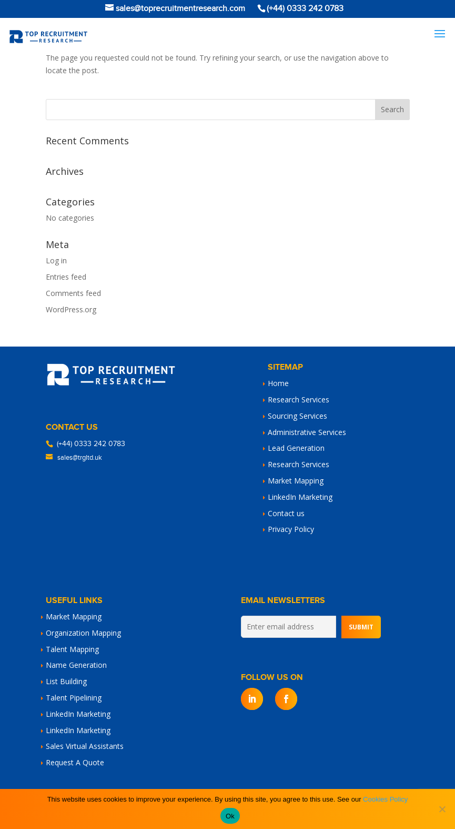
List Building (66, 681)
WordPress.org (71, 309)
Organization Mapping (83, 633)
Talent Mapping (72, 649)
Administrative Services (307, 432)
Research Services (298, 399)
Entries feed (66, 277)
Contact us (286, 513)
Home (278, 383)
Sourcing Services (297, 416)
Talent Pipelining (74, 698)
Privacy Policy (291, 529)
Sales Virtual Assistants (85, 746)
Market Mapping (295, 481)
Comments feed (73, 293)
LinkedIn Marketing (300, 497)
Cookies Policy (385, 799)
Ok (230, 816)
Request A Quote (75, 762)
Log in (56, 260)
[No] (442, 809)
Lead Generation (296, 448)
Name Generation (76, 665)
